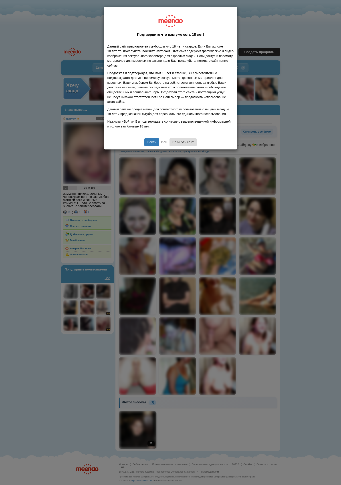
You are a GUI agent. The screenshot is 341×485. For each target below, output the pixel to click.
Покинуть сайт (183, 142)
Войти (151, 142)
